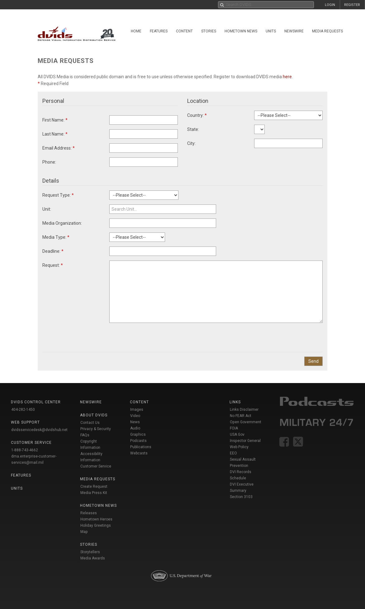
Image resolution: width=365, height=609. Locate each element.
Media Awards (92, 558)
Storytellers (90, 552)
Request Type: (58, 195)
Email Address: (58, 148)
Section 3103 (241, 497)
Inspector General (245, 441)
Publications (140, 447)
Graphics (138, 434)
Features (159, 31)
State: (193, 129)
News (135, 422)
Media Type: (55, 237)
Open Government (245, 422)
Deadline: (53, 251)
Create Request (93, 486)
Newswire (294, 31)
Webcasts (139, 453)
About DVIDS (93, 415)
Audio (135, 428)
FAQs (84, 435)
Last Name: (55, 134)
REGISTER (352, 5)
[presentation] (156, 335)
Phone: (49, 162)
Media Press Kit (93, 493)
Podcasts (138, 441)
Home (136, 31)
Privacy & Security (95, 429)
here (287, 76)
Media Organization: (62, 223)
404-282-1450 (23, 409)
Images (136, 409)
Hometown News (241, 31)
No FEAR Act (240, 416)
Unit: (46, 209)
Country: (197, 115)
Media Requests (327, 31)
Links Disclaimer (244, 409)
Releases (88, 513)
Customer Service (95, 466)
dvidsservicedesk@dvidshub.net (39, 430)
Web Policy (239, 447)
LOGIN (330, 5)
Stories (208, 31)
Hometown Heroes (96, 519)
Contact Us (90, 422)
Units (271, 31)
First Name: (55, 119)
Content (184, 31)
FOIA (234, 428)
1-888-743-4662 (24, 450)
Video (135, 416)
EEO (233, 453)
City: (191, 143)
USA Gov (237, 434)
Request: (52, 265)
